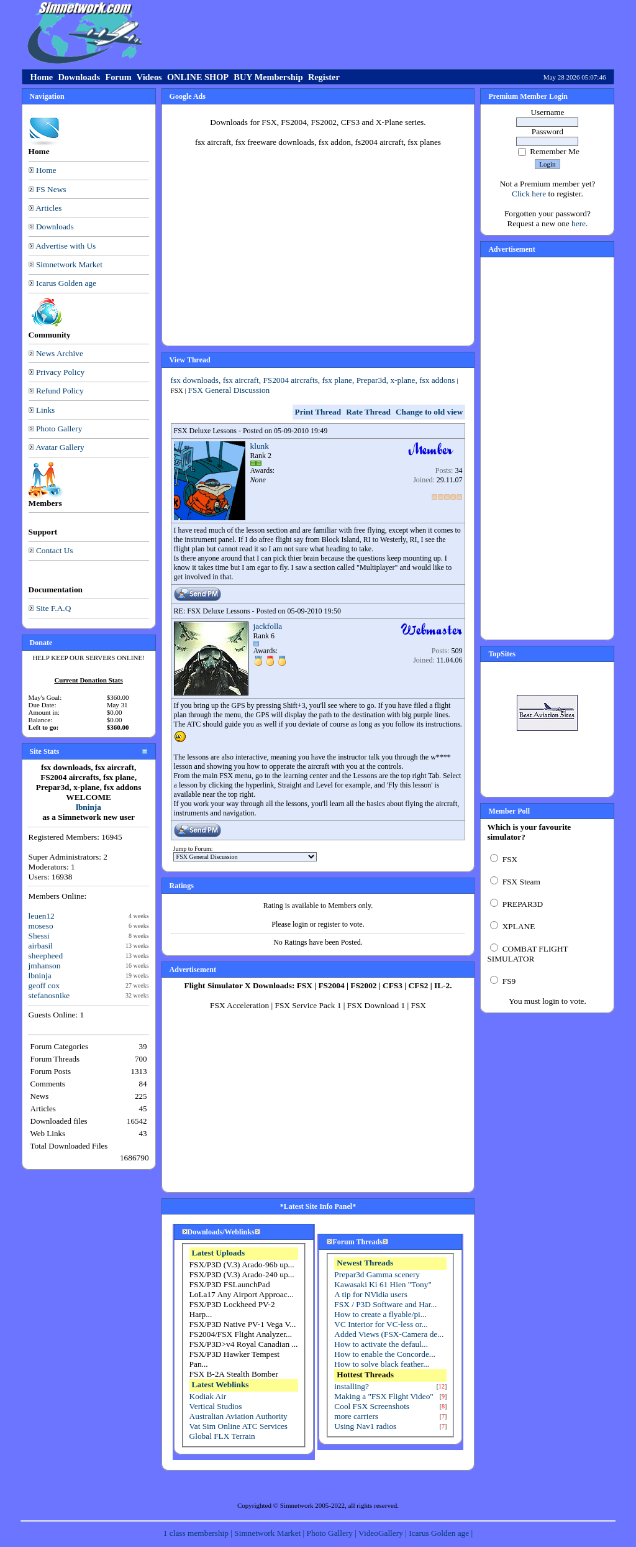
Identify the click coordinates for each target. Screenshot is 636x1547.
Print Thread (318, 411)
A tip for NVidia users (370, 1294)
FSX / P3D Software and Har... (385, 1304)
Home (41, 77)
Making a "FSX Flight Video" (383, 1396)
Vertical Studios (215, 1406)
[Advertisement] (378, 33)
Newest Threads (365, 1262)
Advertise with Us (65, 245)
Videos (149, 77)
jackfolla (268, 626)
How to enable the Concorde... (384, 1354)
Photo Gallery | (333, 1533)
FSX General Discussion (229, 390)
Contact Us (54, 550)
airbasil (41, 945)
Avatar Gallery (59, 447)
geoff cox (44, 985)
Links (45, 410)
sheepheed (46, 955)
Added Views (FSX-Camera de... (388, 1334)
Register (324, 77)
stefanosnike (49, 995)
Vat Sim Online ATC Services (238, 1426)
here (578, 223)
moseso (41, 925)
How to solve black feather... (381, 1364)
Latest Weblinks (220, 1384)
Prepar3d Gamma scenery (377, 1274)
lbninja (88, 807)
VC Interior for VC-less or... (380, 1324)
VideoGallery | (383, 1533)
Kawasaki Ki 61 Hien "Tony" (383, 1284)
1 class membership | (198, 1533)
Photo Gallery (59, 428)
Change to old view (429, 411)
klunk (259, 446)
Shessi (39, 935)
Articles (48, 208)
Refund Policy (60, 390)
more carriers (356, 1416)
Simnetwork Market (69, 264)
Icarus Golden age (66, 283)
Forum (118, 77)
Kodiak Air (208, 1396)
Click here (529, 193)
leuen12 (42, 915)
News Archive (59, 353)
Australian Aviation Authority (238, 1416)
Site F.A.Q (53, 608)
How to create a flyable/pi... (380, 1314)
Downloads (79, 77)
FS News (51, 189)
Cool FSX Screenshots (371, 1406)
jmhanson (45, 965)
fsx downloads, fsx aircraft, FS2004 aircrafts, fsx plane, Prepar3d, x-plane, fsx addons (313, 380)
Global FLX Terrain (222, 1436)
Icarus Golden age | (441, 1533)
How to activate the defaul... (381, 1344)
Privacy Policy (60, 372)
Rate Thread (368, 411)
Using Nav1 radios (365, 1426)
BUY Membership (268, 77)
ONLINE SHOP (198, 77)
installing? (351, 1386)
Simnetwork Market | (270, 1533)
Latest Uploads (218, 1252)
